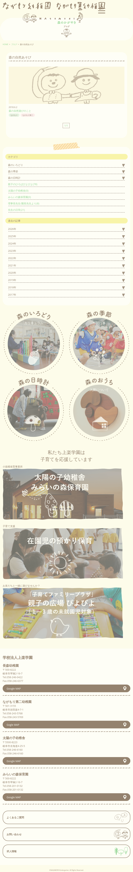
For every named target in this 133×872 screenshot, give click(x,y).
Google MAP (14, 688)
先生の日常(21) (16, 209)
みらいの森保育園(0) (19, 197)
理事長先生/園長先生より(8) (23, 203)
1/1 (66, 125)
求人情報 (12, 851)
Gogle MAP (13, 724)
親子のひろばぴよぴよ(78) (22, 184)
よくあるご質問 (15, 817)
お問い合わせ (14, 834)
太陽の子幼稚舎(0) (18, 190)
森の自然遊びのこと (20, 110)
